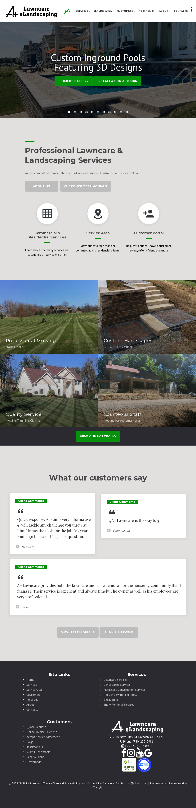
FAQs (29, 742)
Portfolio (146, 11)
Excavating (111, 699)
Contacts (181, 11)
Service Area (103, 11)
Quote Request (36, 727)
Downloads (33, 762)
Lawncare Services (115, 679)
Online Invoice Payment (41, 732)
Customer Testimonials (85, 186)
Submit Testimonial (38, 752)
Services (82, 11)
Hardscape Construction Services (124, 689)
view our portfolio (98, 436)
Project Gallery (74, 81)
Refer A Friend (35, 757)
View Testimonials (77, 632)
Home (66, 11)
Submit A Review (118, 632)
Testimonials (34, 747)
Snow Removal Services (119, 704)
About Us (41, 186)
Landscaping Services (117, 684)
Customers (125, 11)
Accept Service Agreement (43, 737)
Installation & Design (117, 81)
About (163, 11)
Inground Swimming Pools (120, 694)
